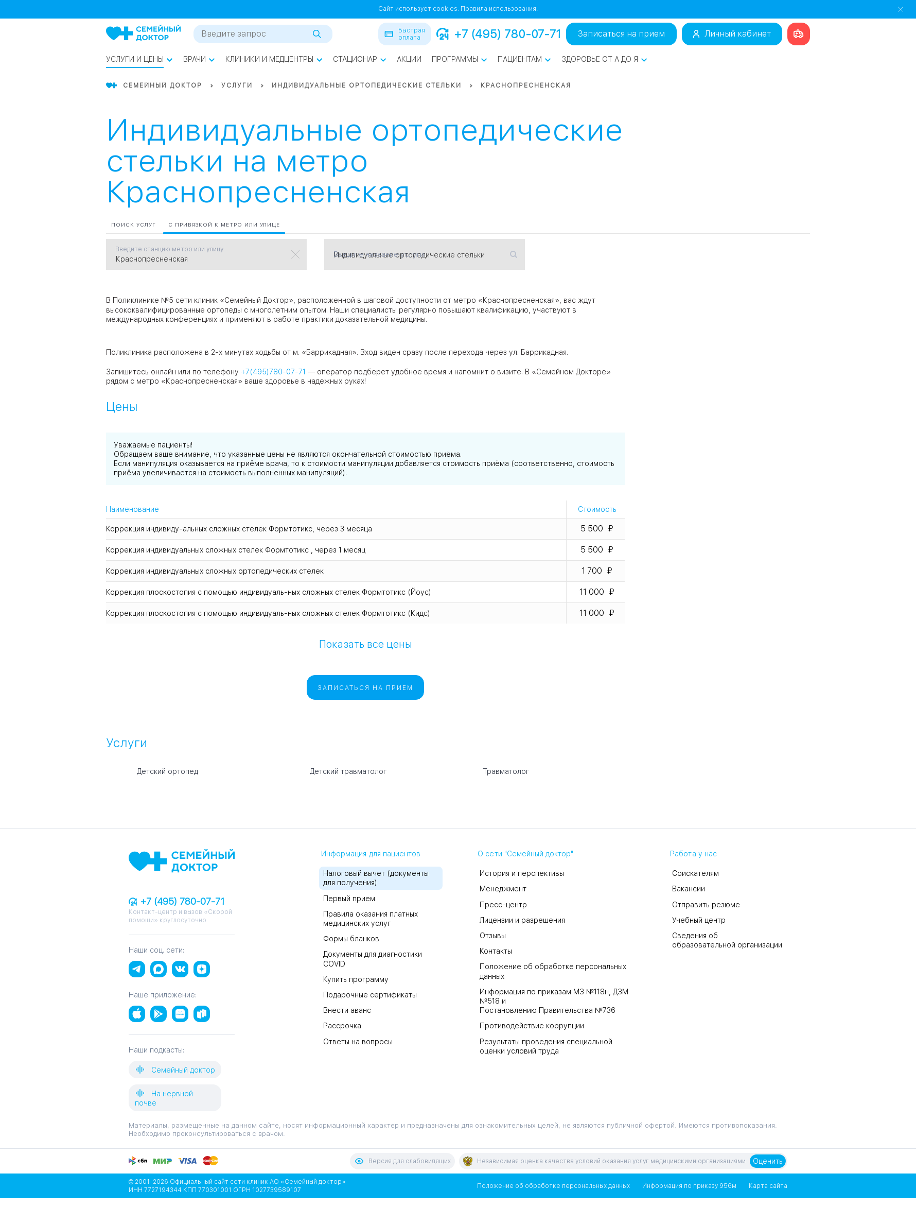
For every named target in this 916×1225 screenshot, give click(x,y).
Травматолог (506, 771)
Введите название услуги (378, 254)
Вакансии (688, 889)
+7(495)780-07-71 (273, 372)
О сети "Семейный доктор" (525, 854)
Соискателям (695, 873)
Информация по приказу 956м (689, 1185)
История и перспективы (522, 873)
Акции (409, 59)
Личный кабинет (732, 34)
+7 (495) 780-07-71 (498, 34)
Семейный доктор (175, 1069)
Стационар (359, 59)
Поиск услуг (133, 224)
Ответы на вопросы (358, 1042)
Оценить (768, 1161)
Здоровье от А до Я (604, 59)
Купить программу (356, 979)
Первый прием (349, 898)
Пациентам (524, 59)
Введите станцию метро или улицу (169, 249)
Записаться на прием (621, 34)
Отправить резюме (706, 905)
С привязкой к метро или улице (224, 224)
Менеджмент (503, 889)
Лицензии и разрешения (522, 920)
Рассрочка (342, 1026)
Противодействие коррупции (532, 1026)
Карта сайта (768, 1185)
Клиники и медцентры (274, 59)
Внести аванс (347, 1010)
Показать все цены (365, 643)
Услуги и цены (139, 59)
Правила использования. (499, 8)
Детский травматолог (348, 771)
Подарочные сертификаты (370, 995)
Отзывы (493, 935)
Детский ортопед (167, 771)
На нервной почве (164, 1097)
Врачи (199, 59)
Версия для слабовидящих (402, 1161)
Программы (459, 59)
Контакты (496, 951)
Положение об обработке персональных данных (553, 1185)
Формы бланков (351, 939)
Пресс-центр (503, 905)
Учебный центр (699, 920)
